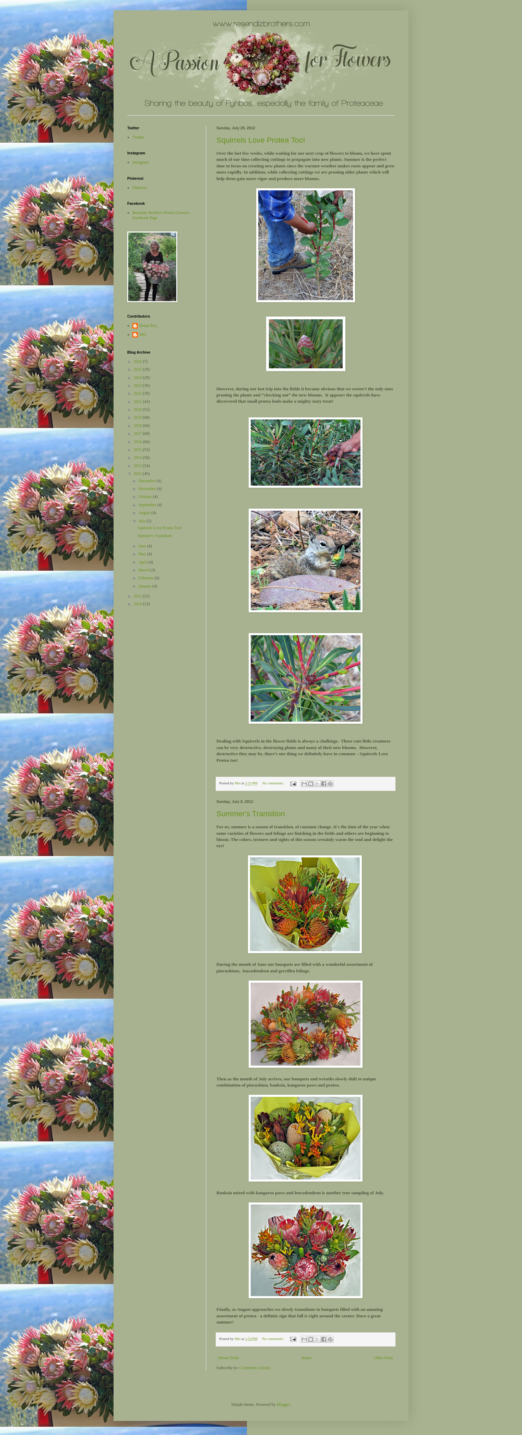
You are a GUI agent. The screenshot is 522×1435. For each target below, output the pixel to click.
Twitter (138, 137)
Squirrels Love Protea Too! (260, 140)
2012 (138, 473)
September (148, 504)
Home (306, 1357)
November (148, 488)
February (146, 578)
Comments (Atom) (254, 1367)
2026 (138, 361)
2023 (138, 385)
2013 (138, 465)
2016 (138, 441)
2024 (138, 377)
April (143, 562)
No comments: (273, 783)
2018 (138, 425)
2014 (138, 457)
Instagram (140, 162)
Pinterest (139, 187)
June (143, 546)
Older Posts (383, 1357)
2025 (138, 369)
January (145, 586)
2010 (138, 604)
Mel (142, 334)
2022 (138, 393)
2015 (138, 449)
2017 (138, 433)
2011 (138, 596)
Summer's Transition (250, 813)
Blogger (283, 1404)
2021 (138, 401)
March (144, 570)
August (145, 512)
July (142, 521)
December (147, 480)
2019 (138, 417)
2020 (138, 409)
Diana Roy (148, 325)
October (146, 496)
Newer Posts (228, 1357)
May (143, 554)
